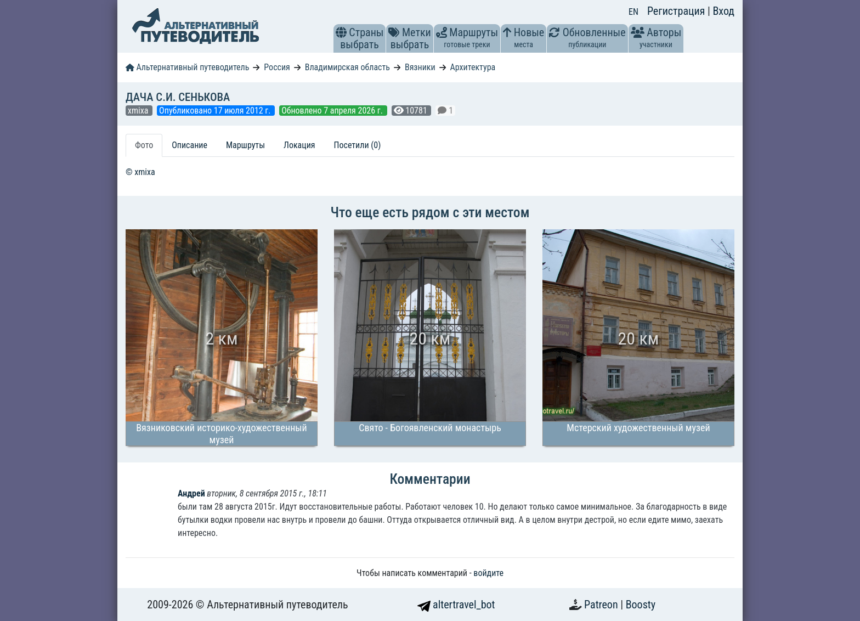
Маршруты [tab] (245, 145)
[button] (341, 32)
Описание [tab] (189, 145)
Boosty (640, 604)
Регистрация (677, 11)
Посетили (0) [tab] (357, 145)
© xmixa (140, 172)
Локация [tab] (299, 145)
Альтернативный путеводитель (187, 67)
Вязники (420, 67)
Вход (723, 11)
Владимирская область (347, 67)
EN (633, 12)
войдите (488, 573)
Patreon (602, 604)
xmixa (139, 110)
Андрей (191, 493)
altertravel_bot (456, 604)
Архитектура (473, 67)
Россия (277, 67)
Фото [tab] (144, 145)
